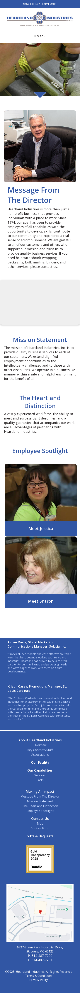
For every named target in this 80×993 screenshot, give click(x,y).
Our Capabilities (40, 770)
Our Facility (40, 762)
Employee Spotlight (40, 811)
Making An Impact (40, 791)
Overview (40, 745)
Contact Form (40, 828)
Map (40, 823)
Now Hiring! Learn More (40, 4)
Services (40, 775)
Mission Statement (40, 801)
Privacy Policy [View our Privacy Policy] (38, 980)
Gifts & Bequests (40, 836)
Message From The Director (40, 796)
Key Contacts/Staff (40, 750)
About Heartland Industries (40, 740)
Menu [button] (40, 36)
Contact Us (40, 818)
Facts (40, 780)
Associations (40, 755)
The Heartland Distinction (40, 806)
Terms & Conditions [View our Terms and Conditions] (38, 976)
